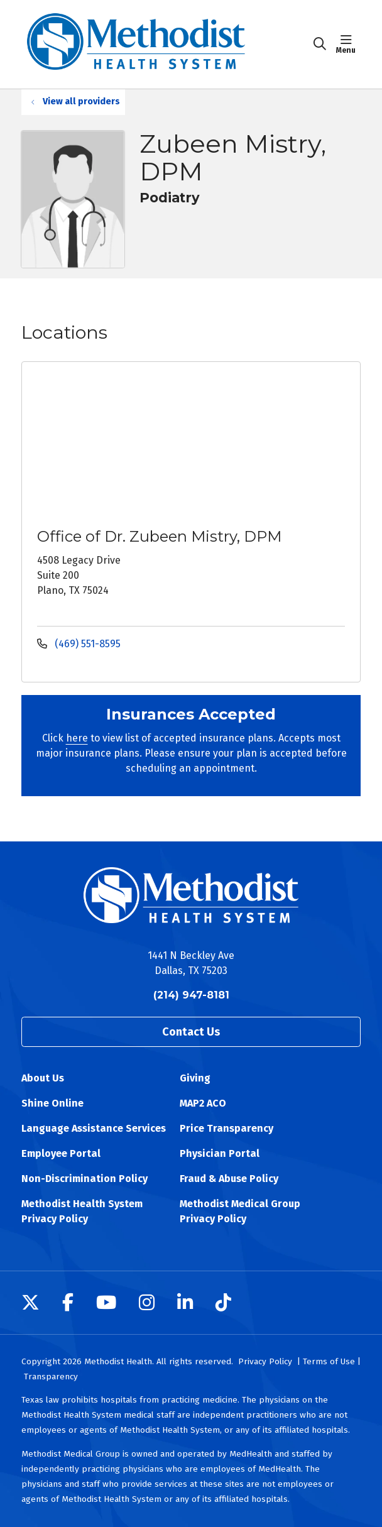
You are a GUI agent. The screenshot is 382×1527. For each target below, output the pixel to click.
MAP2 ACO (203, 1103)
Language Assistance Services (93, 1128)
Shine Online (52, 1103)
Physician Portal (219, 1153)
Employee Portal (61, 1153)
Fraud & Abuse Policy (229, 1179)
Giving (195, 1078)
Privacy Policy (265, 1361)
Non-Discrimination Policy (84, 1179)
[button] (348, 44)
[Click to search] (320, 44)
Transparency (51, 1376)
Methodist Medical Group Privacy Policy (240, 1211)
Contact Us (191, 1032)
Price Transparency (226, 1128)
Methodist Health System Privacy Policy (82, 1211)
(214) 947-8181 (191, 995)
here (77, 738)
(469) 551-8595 (79, 644)
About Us (42, 1078)
